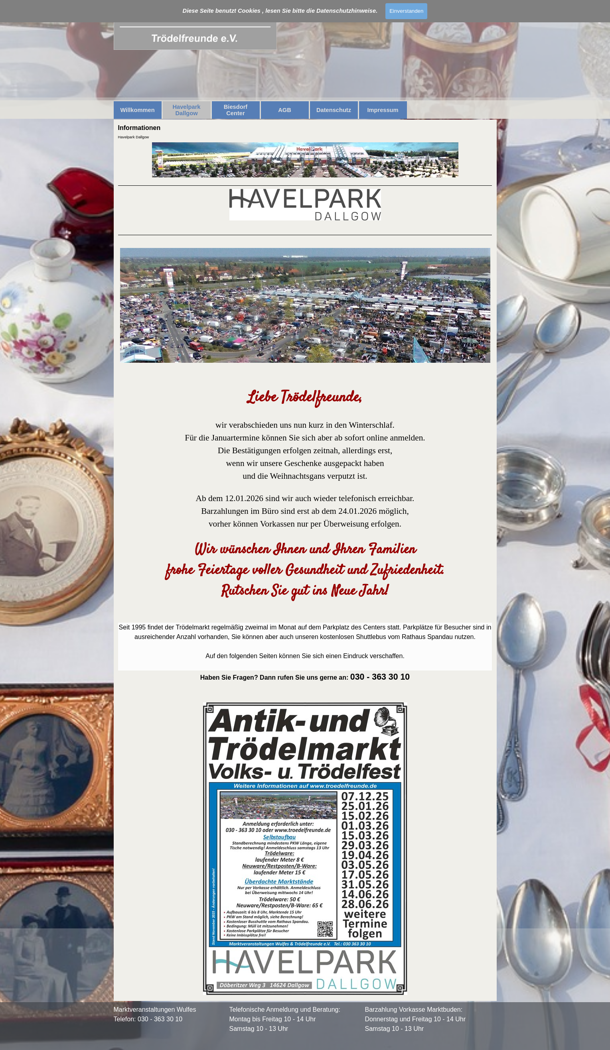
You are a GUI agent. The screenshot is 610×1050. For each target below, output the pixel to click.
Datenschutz (333, 110)
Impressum (382, 110)
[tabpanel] (305, 591)
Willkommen (137, 110)
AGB (284, 110)
